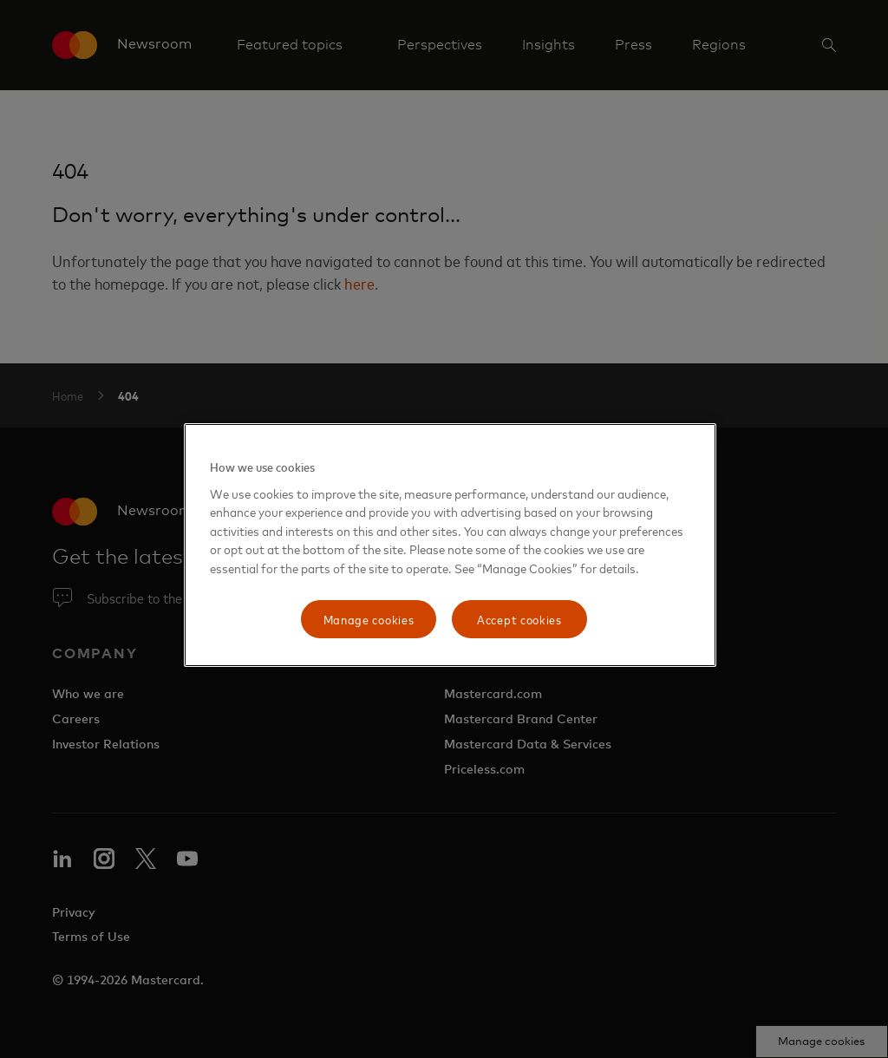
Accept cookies (519, 619)
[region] (450, 545)
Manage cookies (369, 619)
